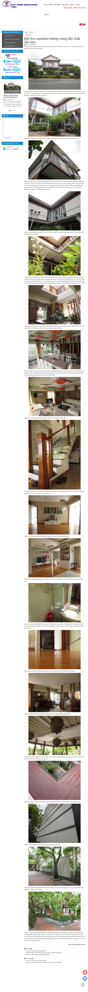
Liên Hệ (46, 14)
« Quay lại (28, 35)
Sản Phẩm (57, 4)
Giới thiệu (50, 4)
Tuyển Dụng (64, 4)
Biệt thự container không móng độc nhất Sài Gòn (38, 954)
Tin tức (77, 4)
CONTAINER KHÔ (10, 35)
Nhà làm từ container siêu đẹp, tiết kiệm (36, 951)
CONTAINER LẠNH (10, 42)
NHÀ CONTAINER (10, 46)
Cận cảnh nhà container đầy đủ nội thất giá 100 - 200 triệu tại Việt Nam (44, 952)
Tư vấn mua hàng (12, 66)
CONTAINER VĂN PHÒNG (12, 39)
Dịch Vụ (72, 4)
